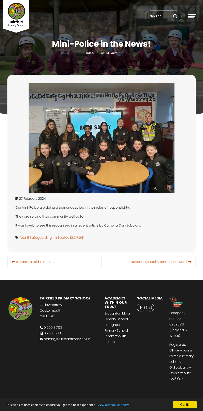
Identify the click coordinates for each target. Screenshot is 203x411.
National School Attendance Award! (161, 261)
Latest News (109, 52)
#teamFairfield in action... (34, 261)
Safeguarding (41, 237)
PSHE (80, 237)
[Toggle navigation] (192, 16)
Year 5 (24, 237)
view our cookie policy (113, 405)
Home (89, 52)
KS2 (73, 237)
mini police (61, 237)
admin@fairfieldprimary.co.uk (67, 339)
